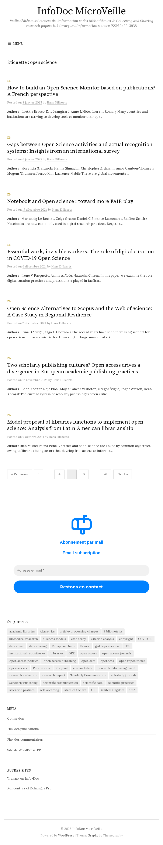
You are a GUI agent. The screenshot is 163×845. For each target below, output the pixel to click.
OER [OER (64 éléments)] (72, 653)
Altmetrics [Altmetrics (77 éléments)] (47, 631)
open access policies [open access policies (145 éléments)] (23, 661)
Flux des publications (23, 729)
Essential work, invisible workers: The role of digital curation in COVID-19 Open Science (80, 254)
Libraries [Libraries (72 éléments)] (57, 653)
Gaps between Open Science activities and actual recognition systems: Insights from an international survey (80, 147)
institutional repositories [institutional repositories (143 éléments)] (27, 653)
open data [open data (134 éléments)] (88, 661)
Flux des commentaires (25, 739)
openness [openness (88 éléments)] (107, 661)
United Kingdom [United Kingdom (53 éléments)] (112, 690)
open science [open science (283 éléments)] (18, 668)
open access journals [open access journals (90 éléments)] (117, 653)
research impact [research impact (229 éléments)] (53, 675)
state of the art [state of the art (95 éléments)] (75, 690)
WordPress (66, 835)
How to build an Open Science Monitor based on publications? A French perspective (81, 91)
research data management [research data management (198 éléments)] (116, 668)
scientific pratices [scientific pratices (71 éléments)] (22, 690)
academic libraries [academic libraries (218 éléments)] (22, 631)
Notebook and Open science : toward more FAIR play (70, 201)
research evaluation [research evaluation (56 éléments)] (23, 675)
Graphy (93, 835)
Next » (122, 474)
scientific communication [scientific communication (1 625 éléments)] (60, 683)
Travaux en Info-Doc (23, 778)
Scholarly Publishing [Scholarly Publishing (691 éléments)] (23, 683)
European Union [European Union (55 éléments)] (63, 646)
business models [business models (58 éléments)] (54, 639)
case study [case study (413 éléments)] (78, 639)
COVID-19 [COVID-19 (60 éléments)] (145, 639)
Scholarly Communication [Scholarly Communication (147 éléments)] (88, 675)
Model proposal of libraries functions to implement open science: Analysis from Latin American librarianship (75, 425)
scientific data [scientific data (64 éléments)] (93, 683)
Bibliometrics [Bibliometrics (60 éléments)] (113, 631)
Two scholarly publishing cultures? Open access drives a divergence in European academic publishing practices (73, 368)
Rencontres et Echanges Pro (29, 788)
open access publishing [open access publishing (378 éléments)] (60, 661)
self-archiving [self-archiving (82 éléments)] (49, 690)
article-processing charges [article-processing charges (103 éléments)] (79, 631)
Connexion (15, 718)
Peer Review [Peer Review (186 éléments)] (42, 668)
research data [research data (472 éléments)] (82, 668)
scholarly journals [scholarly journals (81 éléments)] (123, 675)
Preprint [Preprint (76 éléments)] (62, 668)
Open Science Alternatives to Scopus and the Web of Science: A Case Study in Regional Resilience (79, 311)
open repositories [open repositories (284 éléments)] (132, 661)
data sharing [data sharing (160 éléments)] (38, 646)
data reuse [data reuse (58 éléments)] (16, 646)
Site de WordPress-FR (24, 750)
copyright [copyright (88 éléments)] (126, 639)
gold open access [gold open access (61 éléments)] (107, 646)
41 (105, 474)
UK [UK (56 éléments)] (93, 690)
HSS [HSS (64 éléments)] (127, 646)
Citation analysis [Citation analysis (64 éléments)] (102, 639)
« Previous (19, 474)
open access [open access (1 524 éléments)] (88, 653)
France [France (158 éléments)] (85, 646)
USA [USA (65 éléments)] (132, 690)
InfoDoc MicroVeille (81, 11)
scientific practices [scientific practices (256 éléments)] (121, 683)
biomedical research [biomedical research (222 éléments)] (23, 639)
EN (9, 80)
